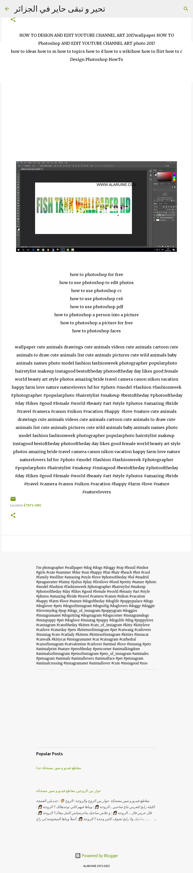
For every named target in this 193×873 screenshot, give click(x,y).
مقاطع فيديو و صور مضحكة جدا (58, 768)
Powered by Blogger (96, 855)
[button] (13, 19)
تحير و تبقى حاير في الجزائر (59, 8)
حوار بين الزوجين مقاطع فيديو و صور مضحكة (68, 791)
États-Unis (32, 505)
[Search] (186, 9)
